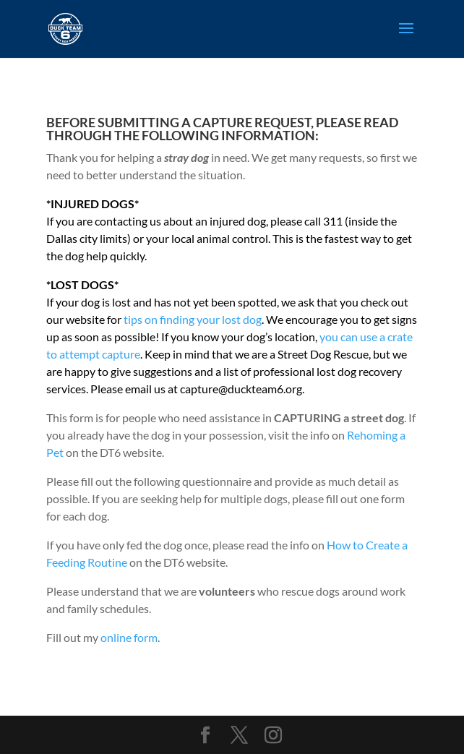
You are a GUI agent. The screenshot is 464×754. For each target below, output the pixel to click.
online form (129, 637)
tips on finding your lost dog (193, 319)
